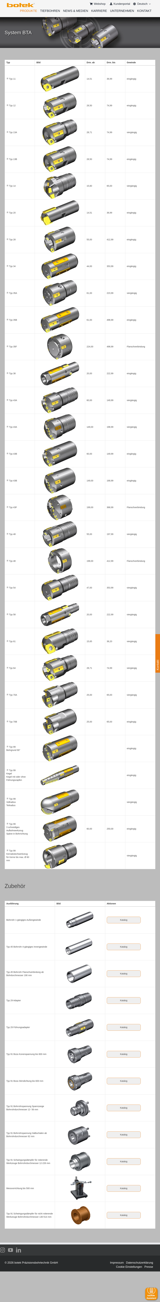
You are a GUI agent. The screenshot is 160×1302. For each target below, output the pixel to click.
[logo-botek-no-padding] (21, 4)
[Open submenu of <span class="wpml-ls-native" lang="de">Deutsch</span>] (149, 4)
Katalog (123, 920)
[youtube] (10, 1250)
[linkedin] (18, 1250)
